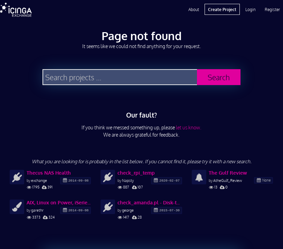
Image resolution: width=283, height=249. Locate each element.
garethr (37, 210)
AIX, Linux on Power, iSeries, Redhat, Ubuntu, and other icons (59, 202)
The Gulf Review (228, 173)
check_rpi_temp (136, 173)
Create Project (222, 9)
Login (250, 9)
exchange (39, 180)
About (193, 9)
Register (272, 9)
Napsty (128, 180)
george (128, 210)
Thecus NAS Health (49, 173)
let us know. (188, 127)
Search (219, 77)
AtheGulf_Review (227, 180)
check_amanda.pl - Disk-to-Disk (149, 202)
